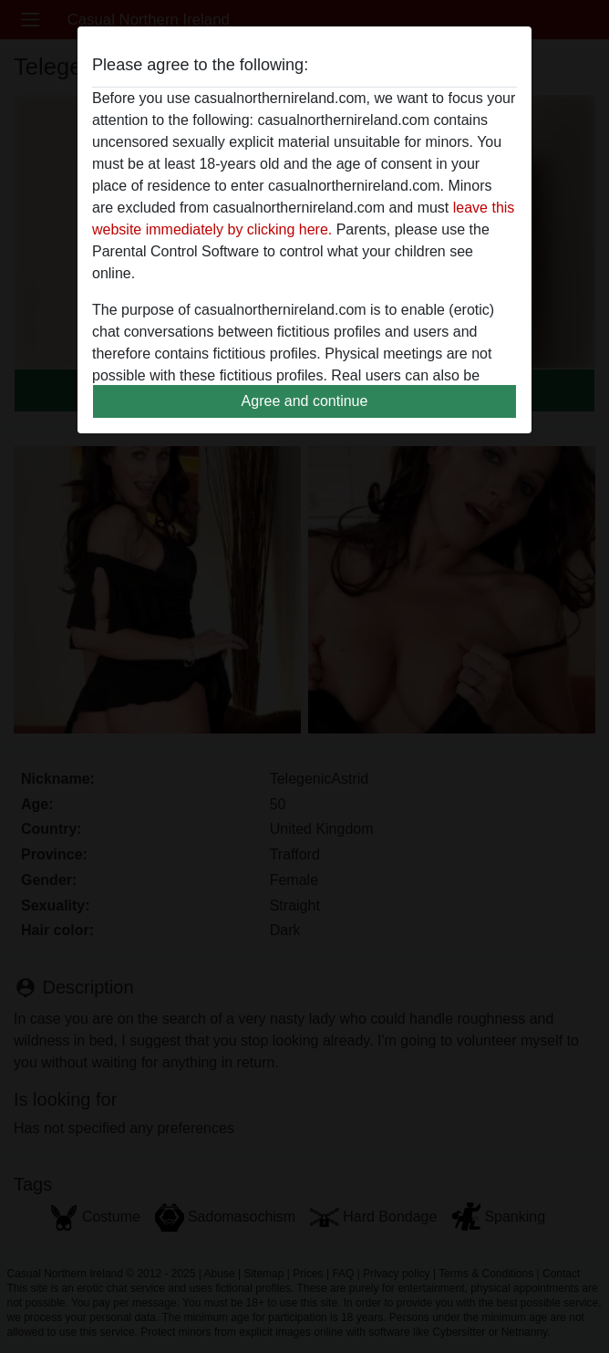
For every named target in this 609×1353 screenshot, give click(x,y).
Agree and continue (305, 401)
